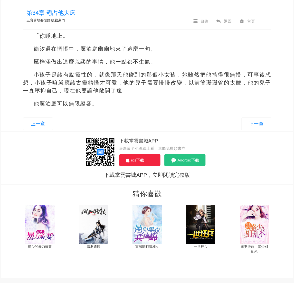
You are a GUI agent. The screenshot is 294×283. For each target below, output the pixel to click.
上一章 (38, 123)
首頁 (247, 21)
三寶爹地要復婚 (38, 20)
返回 (224, 21)
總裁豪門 (58, 20)
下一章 (256, 123)
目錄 (200, 21)
